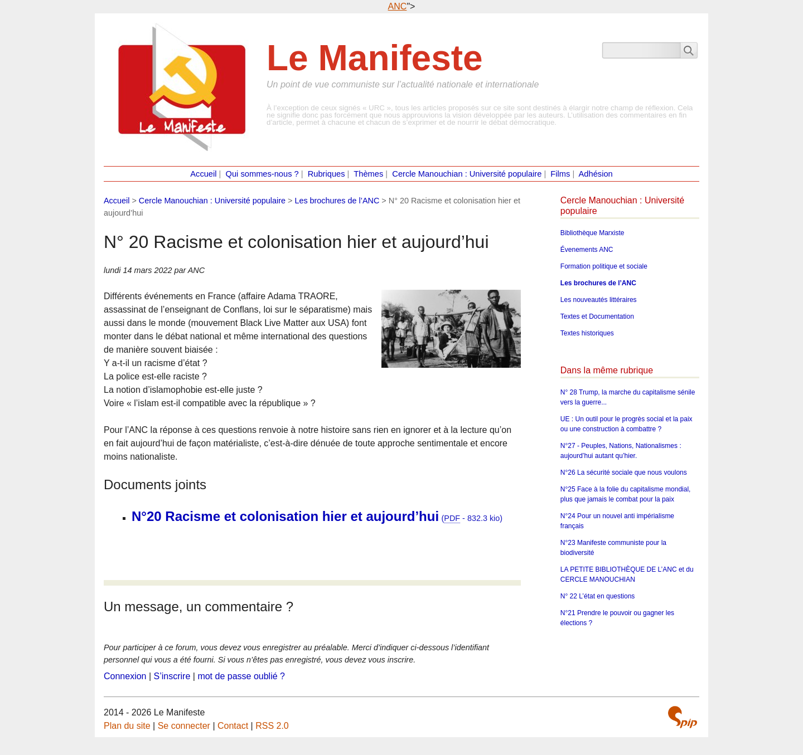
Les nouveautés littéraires (598, 300)
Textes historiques (587, 333)
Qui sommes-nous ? (262, 173)
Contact (232, 725)
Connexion (125, 676)
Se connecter (184, 725)
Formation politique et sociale (603, 266)
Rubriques (326, 173)
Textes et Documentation (597, 316)
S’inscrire (172, 676)
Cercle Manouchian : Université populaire (466, 173)
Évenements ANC (586, 250)
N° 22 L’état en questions (597, 596)
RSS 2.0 (272, 725)
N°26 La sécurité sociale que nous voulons (623, 472)
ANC (397, 6)
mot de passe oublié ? (241, 676)
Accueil (203, 173)
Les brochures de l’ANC (336, 200)
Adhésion (596, 173)
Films (560, 173)
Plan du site (127, 725)
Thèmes (368, 173)
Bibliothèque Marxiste (592, 233)
